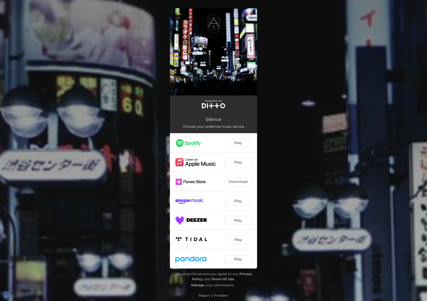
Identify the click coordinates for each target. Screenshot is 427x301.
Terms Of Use (222, 279)
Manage (198, 285)
